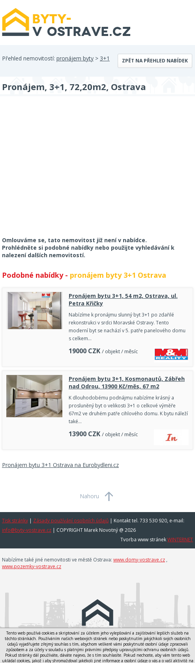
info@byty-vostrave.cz (26, 530)
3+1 (105, 58)
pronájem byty (75, 58)
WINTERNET (180, 539)
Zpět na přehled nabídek (155, 60)
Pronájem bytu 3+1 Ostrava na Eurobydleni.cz (60, 465)
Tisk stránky (15, 520)
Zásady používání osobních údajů (71, 520)
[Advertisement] (61, 171)
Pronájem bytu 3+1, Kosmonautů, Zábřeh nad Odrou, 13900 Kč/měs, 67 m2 (127, 382)
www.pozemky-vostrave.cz (31, 566)
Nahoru (89, 496)
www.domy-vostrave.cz (139, 559)
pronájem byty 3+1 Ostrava (118, 275)
